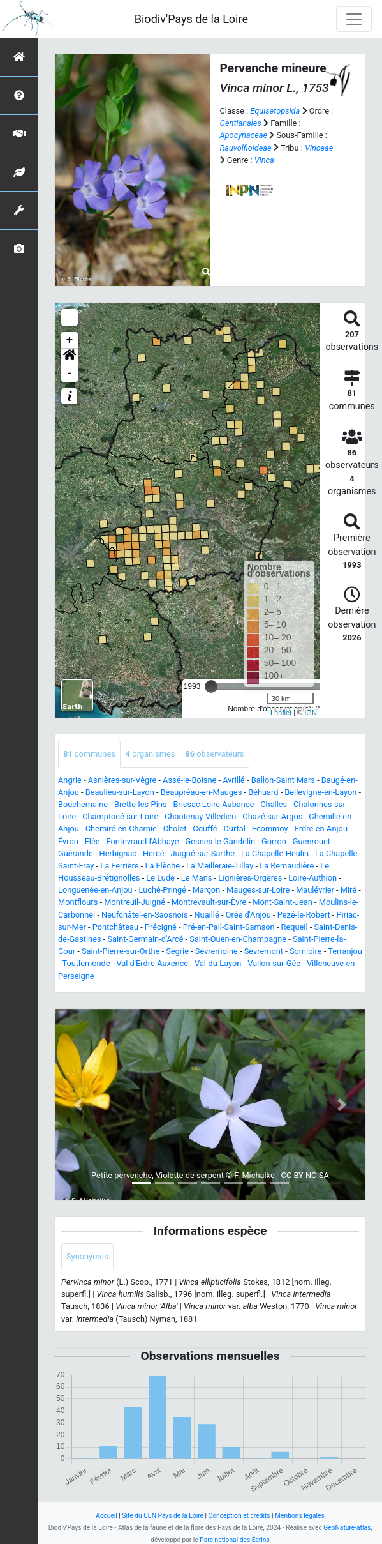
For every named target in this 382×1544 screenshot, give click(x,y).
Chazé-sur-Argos (272, 816)
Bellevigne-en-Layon (320, 792)
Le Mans (196, 877)
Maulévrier (315, 890)
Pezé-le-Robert (303, 915)
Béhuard (263, 792)
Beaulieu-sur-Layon (119, 792)
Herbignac (117, 853)
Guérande (75, 853)
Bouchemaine (83, 804)
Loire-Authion (312, 877)
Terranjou (345, 951)
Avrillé (234, 780)
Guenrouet (311, 841)
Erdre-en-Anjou (320, 828)
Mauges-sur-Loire (258, 890)
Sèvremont (263, 951)
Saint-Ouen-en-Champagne (237, 939)
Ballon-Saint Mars (283, 780)
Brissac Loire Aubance (213, 804)
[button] (69, 357)
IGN (310, 712)
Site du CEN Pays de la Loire (162, 1515)
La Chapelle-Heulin (275, 853)
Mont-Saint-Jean (282, 902)
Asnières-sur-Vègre (122, 780)
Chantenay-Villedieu (200, 816)
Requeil (294, 927)
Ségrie (177, 951)
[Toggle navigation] (354, 19)
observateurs (214, 754)
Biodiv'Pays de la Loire (191, 19)
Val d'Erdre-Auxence (152, 963)
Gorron (273, 841)
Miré (348, 890)
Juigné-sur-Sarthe (202, 853)
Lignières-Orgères (250, 877)
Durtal (234, 828)
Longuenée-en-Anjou (95, 890)
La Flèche (162, 865)
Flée (92, 841)
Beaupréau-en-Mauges (201, 792)
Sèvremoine (216, 951)
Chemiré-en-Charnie (121, 828)
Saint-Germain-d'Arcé (145, 939)
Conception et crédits (239, 1515)
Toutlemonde (86, 963)
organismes (150, 754)
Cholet (175, 828)
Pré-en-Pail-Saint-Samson (229, 927)
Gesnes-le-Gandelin (221, 841)
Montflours (78, 902)
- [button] (69, 373)
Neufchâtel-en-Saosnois (144, 915)
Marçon (206, 890)
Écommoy (270, 828)
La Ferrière (119, 865)
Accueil (106, 1515)
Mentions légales (300, 1515)
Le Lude (160, 877)
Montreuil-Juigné (134, 902)
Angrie (70, 780)
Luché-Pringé (162, 890)
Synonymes (87, 1256)
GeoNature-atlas (347, 1528)
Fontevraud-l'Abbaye (142, 841)
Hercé (154, 853)
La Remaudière (287, 865)
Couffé (205, 828)
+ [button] (69, 340)
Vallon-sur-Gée (273, 963)
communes (89, 754)
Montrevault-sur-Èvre (209, 902)
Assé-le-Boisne (189, 780)
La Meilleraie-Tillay (219, 865)
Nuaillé (206, 915)
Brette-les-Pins (140, 804)
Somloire (306, 951)
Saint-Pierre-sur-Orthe (120, 951)
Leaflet (280, 712)
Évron (68, 841)
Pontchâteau (115, 927)
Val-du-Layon (218, 963)
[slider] (211, 686)
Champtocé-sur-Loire (120, 816)
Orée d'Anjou (248, 915)
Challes (273, 804)
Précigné (161, 927)
